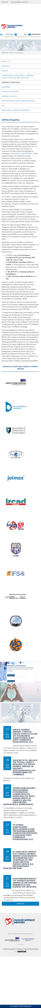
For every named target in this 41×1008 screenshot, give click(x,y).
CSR (3, 105)
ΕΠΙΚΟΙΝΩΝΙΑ (35, 34)
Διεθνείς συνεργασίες (11, 82)
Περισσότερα (11, 681)
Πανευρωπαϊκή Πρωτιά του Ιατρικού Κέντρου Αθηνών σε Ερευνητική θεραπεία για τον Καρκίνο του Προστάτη (25, 883)
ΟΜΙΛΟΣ (5, 2)
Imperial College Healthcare (23, 153)
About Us (6, 61)
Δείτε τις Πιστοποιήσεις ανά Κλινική (20, 934)
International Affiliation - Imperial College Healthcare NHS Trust (18, 77)
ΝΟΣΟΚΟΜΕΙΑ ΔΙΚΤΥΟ (19, 2)
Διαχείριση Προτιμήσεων (20, 1006)
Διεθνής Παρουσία (9, 96)
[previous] (3, 690)
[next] (38, 690)
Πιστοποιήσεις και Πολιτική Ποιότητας (18, 101)
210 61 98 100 (9, 34)
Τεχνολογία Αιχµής (10, 91)
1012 (25, 34)
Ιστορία (5, 71)
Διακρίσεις (6, 87)
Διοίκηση (5, 66)
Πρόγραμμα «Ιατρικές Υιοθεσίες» (16, 110)
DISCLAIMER (20, 944)
